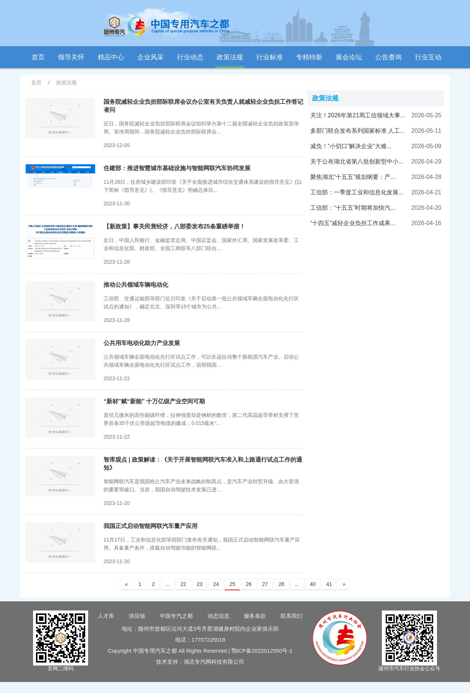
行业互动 (428, 57)
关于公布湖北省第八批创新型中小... (356, 161)
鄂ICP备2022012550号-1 (262, 651)
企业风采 (150, 57)
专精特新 (309, 57)
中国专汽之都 (176, 616)
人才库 (106, 616)
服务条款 (255, 616)
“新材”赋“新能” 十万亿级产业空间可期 (154, 401)
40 (313, 584)
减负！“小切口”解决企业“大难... (350, 146)
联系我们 (292, 616)
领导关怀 (71, 57)
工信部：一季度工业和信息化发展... (356, 192)
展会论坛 (349, 57)
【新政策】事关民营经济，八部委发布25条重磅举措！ (174, 226)
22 (183, 584)
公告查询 (388, 57)
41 (329, 584)
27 (265, 584)
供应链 (137, 616)
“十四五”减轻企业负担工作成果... (352, 223)
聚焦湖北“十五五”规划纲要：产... (352, 177)
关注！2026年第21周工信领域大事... (357, 115)
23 (200, 584)
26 (249, 584)
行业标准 (269, 57)
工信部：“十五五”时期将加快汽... (352, 208)
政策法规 (230, 57)
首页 (38, 57)
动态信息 (218, 616)
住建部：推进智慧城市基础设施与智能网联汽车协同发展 (177, 168)
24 (216, 584)
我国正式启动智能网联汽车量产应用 (151, 526)
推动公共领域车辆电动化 (136, 285)
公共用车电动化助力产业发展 (142, 343)
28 (282, 584)
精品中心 (111, 57)
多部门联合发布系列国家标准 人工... (357, 131)
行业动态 (190, 57)
